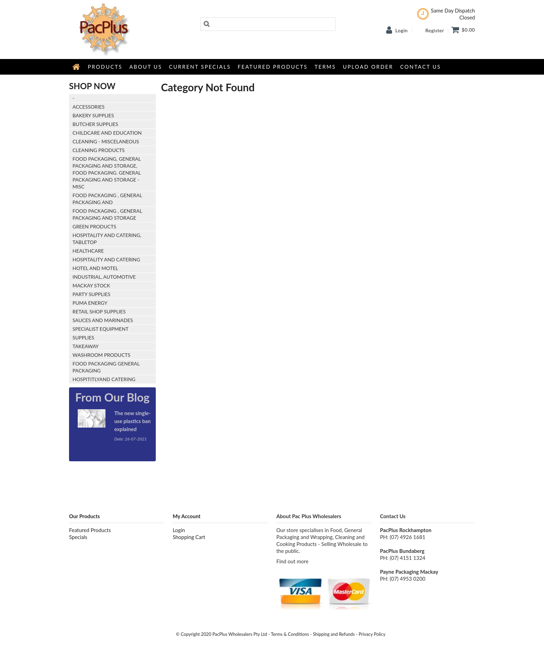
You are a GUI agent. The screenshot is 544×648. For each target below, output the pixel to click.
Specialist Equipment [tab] (100, 329)
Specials (78, 537)
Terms (325, 67)
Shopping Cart (189, 537)
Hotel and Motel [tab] (95, 268)
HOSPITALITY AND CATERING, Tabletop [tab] (107, 238)
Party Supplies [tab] (91, 294)
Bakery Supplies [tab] (93, 115)
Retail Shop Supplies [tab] (99, 311)
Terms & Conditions (290, 634)
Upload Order (368, 67)
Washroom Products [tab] (101, 355)
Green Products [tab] (94, 226)
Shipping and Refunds (334, 634)
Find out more (292, 561)
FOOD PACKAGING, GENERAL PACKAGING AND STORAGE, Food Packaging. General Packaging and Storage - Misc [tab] (107, 173)
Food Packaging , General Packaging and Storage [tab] (107, 214)
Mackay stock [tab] (91, 285)
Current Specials (200, 67)
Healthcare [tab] (88, 251)
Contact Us (420, 67)
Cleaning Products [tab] (99, 150)
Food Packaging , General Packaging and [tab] (107, 198)
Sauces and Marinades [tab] (103, 320)
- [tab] (73, 98)
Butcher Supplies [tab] (95, 124)
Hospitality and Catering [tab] (106, 259)
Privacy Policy (372, 634)
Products (105, 67)
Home (76, 66)
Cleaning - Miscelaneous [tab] (106, 141)
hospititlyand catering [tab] (104, 379)
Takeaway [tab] (86, 346)
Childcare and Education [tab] (107, 133)
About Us (145, 67)
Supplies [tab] (83, 337)
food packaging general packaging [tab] (106, 367)
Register (434, 30)
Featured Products (273, 67)
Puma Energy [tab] (90, 303)
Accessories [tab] (88, 107)
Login (402, 30)
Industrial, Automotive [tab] (104, 277)
